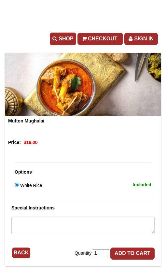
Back (21, 252)
